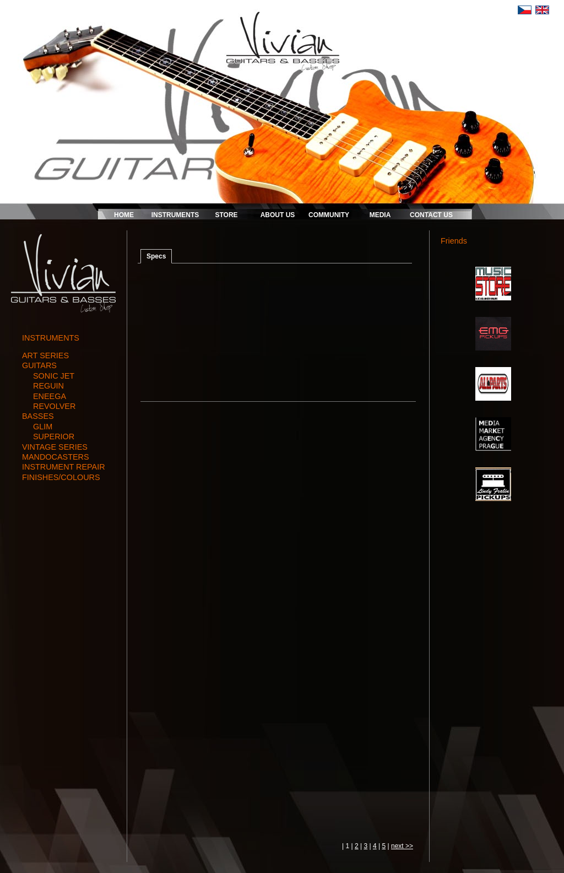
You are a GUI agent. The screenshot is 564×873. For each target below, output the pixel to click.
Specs (156, 256)
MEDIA (380, 215)
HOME (124, 215)
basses (38, 416)
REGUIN (48, 385)
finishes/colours (61, 477)
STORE (226, 215)
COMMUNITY (328, 215)
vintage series (55, 447)
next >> (402, 846)
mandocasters (55, 456)
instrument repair (63, 466)
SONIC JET (53, 375)
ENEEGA (49, 396)
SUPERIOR (53, 436)
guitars (39, 365)
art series (45, 355)
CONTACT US (431, 215)
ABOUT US (278, 215)
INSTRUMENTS (175, 215)
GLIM (42, 426)
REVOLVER (54, 406)
